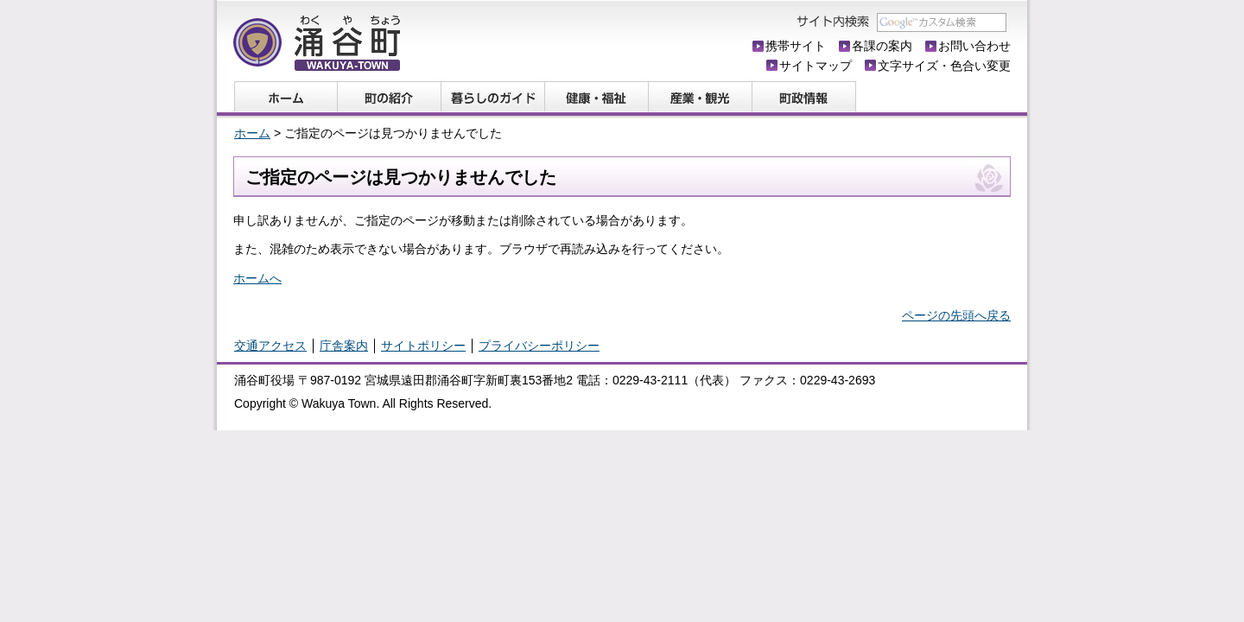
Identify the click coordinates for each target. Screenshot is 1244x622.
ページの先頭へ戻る (956, 315)
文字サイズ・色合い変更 (944, 66)
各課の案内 (882, 46)
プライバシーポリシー (539, 345)
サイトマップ (815, 66)
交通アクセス (270, 345)
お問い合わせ (974, 46)
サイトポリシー (423, 345)
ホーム (252, 133)
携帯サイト (795, 46)
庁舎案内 (344, 345)
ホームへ (257, 278)
